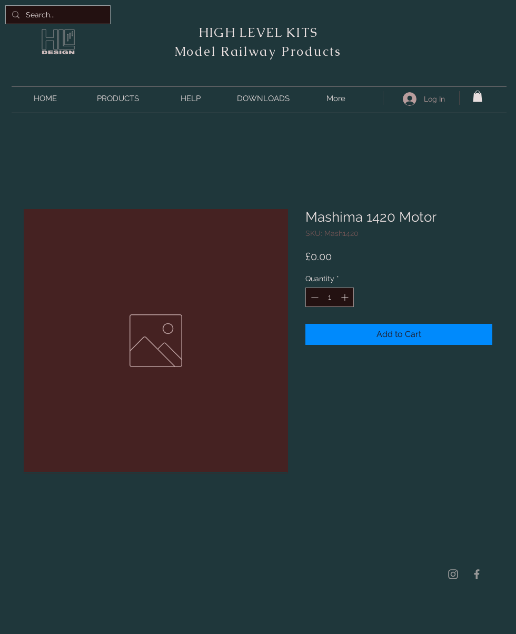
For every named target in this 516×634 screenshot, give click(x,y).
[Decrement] (313, 297)
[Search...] (57, 15)
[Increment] (345, 297)
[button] (118, 98)
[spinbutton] (329, 297)
